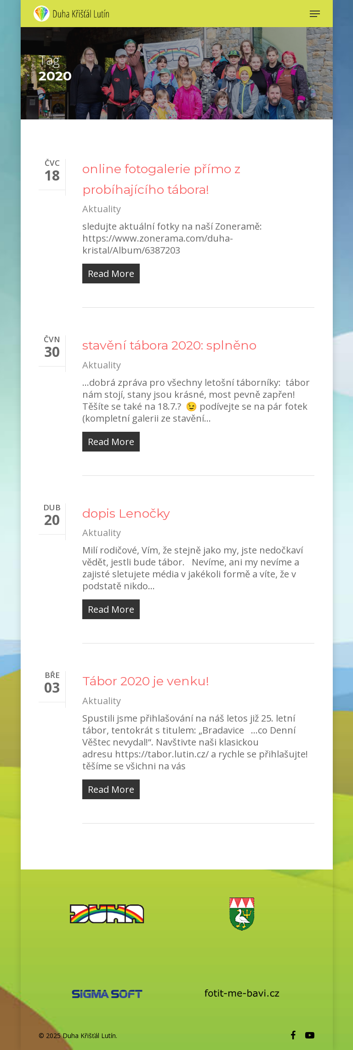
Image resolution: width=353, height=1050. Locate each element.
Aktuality (101, 209)
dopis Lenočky (126, 513)
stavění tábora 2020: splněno (169, 345)
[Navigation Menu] (315, 13)
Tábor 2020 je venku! (145, 681)
